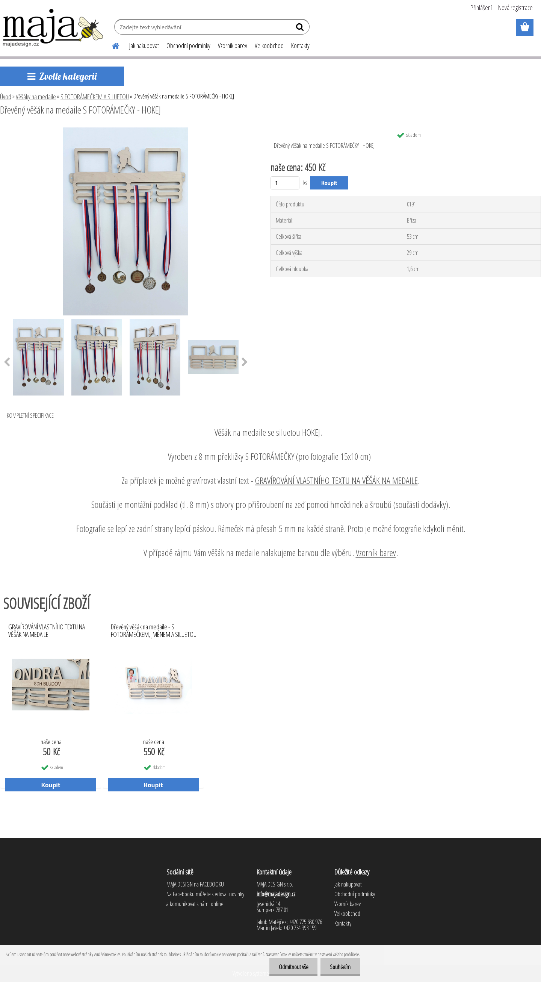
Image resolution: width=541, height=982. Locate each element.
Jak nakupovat (144, 45)
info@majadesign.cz (276, 894)
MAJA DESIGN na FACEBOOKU (195, 884)
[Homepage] (111, 44)
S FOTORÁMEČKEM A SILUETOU (94, 96)
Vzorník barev (232, 45)
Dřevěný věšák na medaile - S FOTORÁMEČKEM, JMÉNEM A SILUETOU (153, 631)
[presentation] (244, 362)
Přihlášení (481, 7)
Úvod (5, 96)
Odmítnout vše (293, 967)
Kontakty (300, 45)
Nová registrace (515, 7)
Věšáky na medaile (36, 96)
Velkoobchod (269, 45)
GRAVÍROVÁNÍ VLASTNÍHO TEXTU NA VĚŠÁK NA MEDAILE (336, 480)
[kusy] (284, 182)
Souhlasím (340, 967)
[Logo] (53, 28)
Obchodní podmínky (188, 45)
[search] (300, 28)
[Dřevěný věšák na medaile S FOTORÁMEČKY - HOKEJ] (125, 130)
